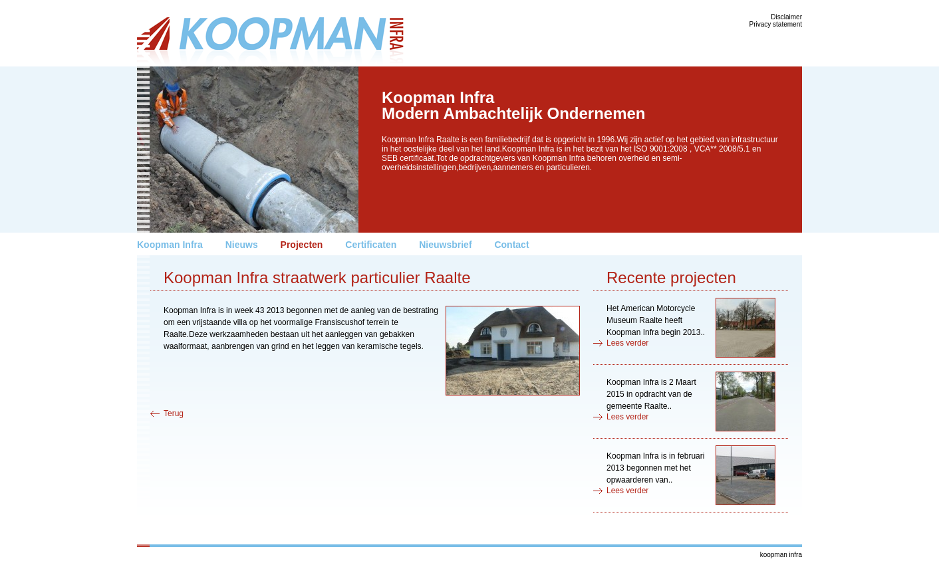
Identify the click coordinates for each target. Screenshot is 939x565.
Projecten (302, 244)
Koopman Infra (170, 244)
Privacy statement (775, 24)
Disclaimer (786, 17)
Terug (174, 413)
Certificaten (370, 244)
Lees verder (627, 343)
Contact (511, 244)
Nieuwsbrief (445, 244)
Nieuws (241, 244)
